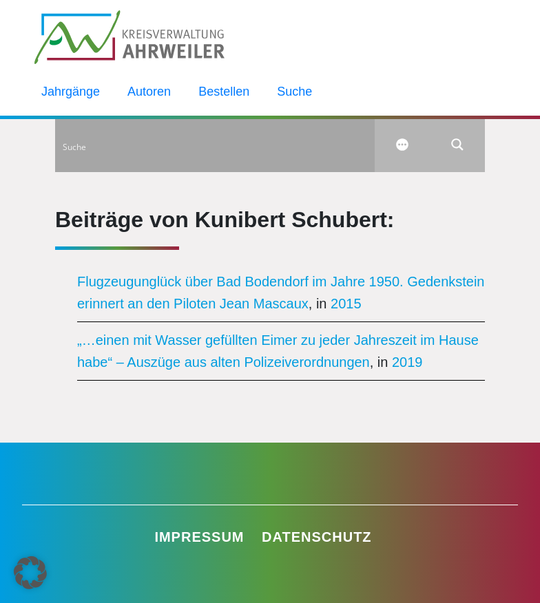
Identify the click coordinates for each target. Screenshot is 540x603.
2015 (346, 303)
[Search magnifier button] (457, 144)
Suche (294, 91)
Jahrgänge (70, 91)
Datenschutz (317, 536)
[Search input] (215, 144)
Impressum (199, 536)
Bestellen (223, 91)
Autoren (149, 91)
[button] (30, 572)
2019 (407, 362)
